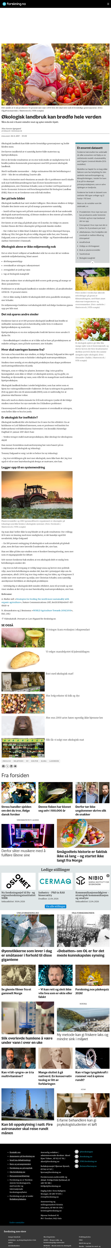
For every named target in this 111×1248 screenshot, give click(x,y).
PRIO (81, 1240)
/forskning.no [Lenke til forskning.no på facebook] (86, 1156)
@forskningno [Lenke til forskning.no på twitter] (86, 1152)
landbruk (54, 761)
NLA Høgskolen (49, 1237)
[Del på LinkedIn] (11, 766)
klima (44, 761)
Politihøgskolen (85, 1237)
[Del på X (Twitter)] (7, 766)
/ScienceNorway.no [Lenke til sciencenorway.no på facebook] (88, 1166)
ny (27, 761)
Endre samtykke (17, 1222)
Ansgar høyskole (14, 1237)
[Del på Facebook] (3, 766)
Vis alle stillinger (55, 906)
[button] (108, 875)
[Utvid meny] (108, 4)
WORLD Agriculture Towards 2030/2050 (52, 610)
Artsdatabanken (14, 1246)
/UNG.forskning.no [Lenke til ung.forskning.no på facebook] (88, 1161)
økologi (7, 761)
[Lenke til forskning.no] (52, 3)
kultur (34, 761)
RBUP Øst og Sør (85, 1243)
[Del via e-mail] (15, 766)
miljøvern (18, 761)
